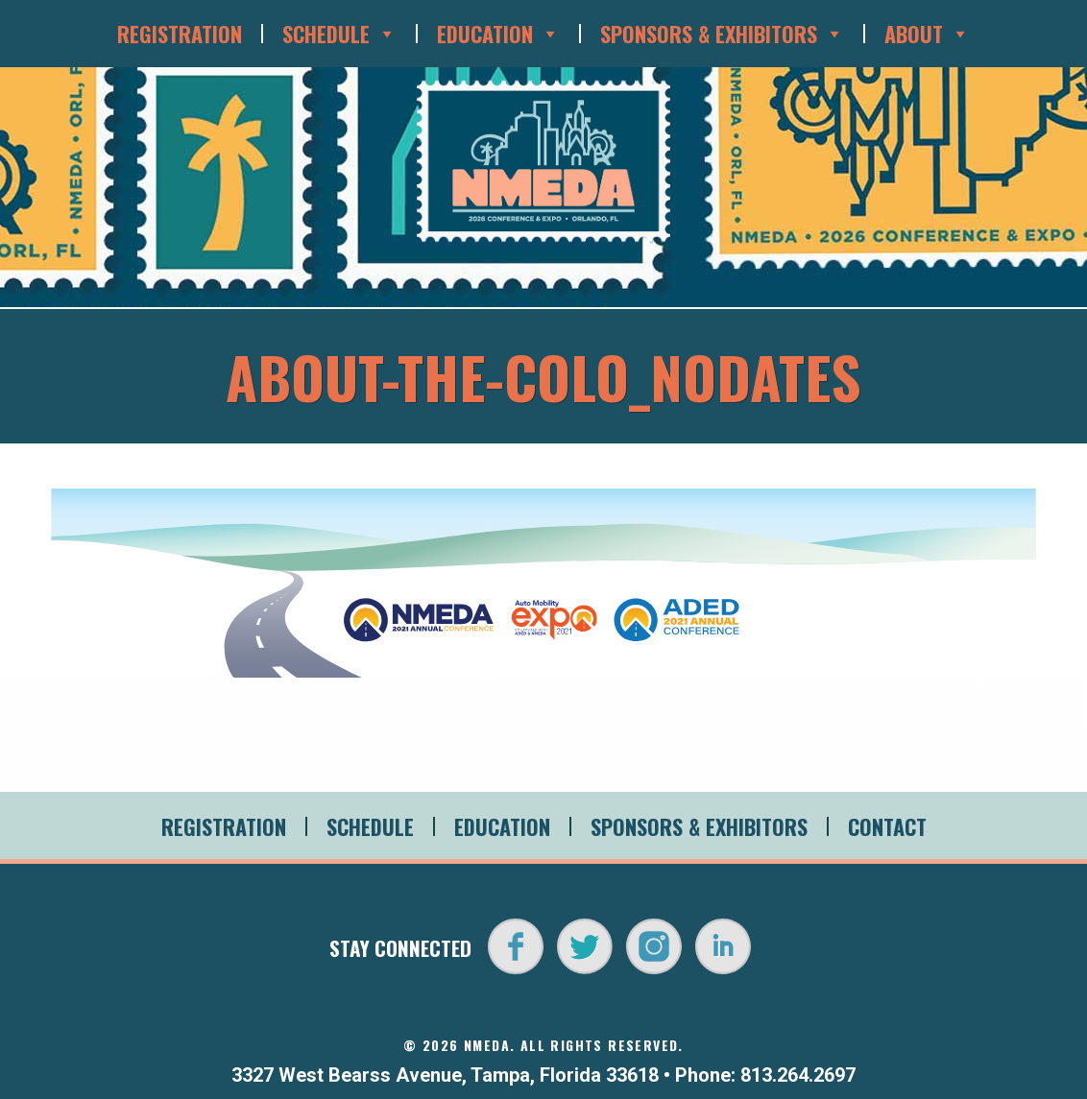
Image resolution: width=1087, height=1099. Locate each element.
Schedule (339, 33)
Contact (887, 826)
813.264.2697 (798, 1075)
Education (498, 33)
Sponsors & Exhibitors (722, 33)
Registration (179, 33)
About (927, 33)
